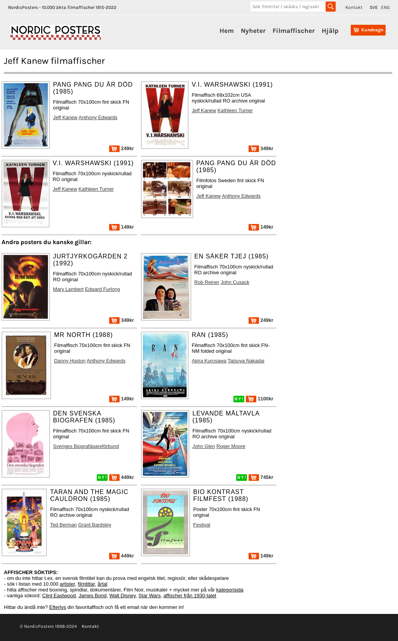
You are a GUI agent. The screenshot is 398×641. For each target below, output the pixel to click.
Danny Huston (70, 361)
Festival (201, 525)
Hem (227, 30)
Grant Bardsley (94, 525)
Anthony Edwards (98, 117)
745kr (261, 477)
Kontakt (354, 7)
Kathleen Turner (235, 110)
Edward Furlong (102, 289)
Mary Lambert (68, 289)
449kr (121, 477)
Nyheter (253, 30)
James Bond (92, 595)
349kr (261, 148)
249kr (121, 148)
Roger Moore (230, 446)
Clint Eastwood (59, 595)
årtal (102, 584)
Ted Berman (63, 525)
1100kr (259, 399)
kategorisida (230, 590)
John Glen (203, 446)
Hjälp (330, 30)
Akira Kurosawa (209, 361)
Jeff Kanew (65, 117)
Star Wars (150, 595)
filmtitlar (86, 584)
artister (67, 584)
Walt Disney (122, 595)
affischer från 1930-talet (189, 595)
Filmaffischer (294, 30)
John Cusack (235, 282)
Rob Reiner (207, 282)
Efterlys (57, 607)
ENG (385, 7)
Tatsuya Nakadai (246, 361)
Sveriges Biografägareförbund (86, 446)
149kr (121, 227)
